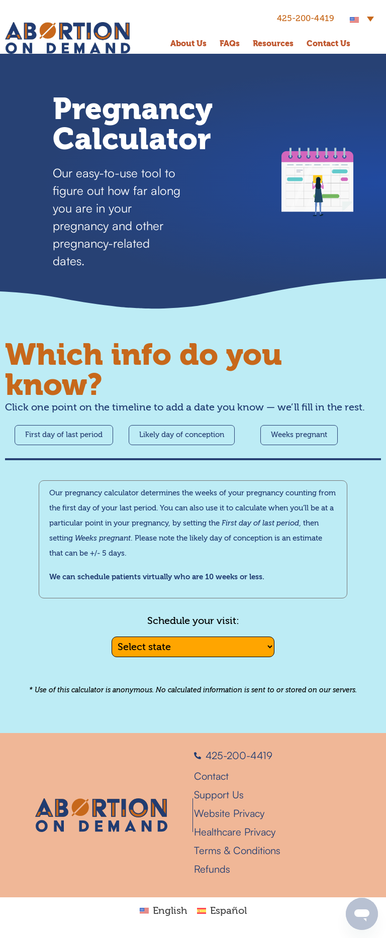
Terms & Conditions (237, 850)
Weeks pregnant (299, 435)
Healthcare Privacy (234, 831)
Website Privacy (229, 813)
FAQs (230, 43)
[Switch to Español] (222, 910)
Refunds (212, 869)
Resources (273, 43)
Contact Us (328, 43)
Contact (211, 776)
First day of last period (64, 435)
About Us (188, 43)
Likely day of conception (181, 435)
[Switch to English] (163, 910)
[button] (361, 18)
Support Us (219, 794)
